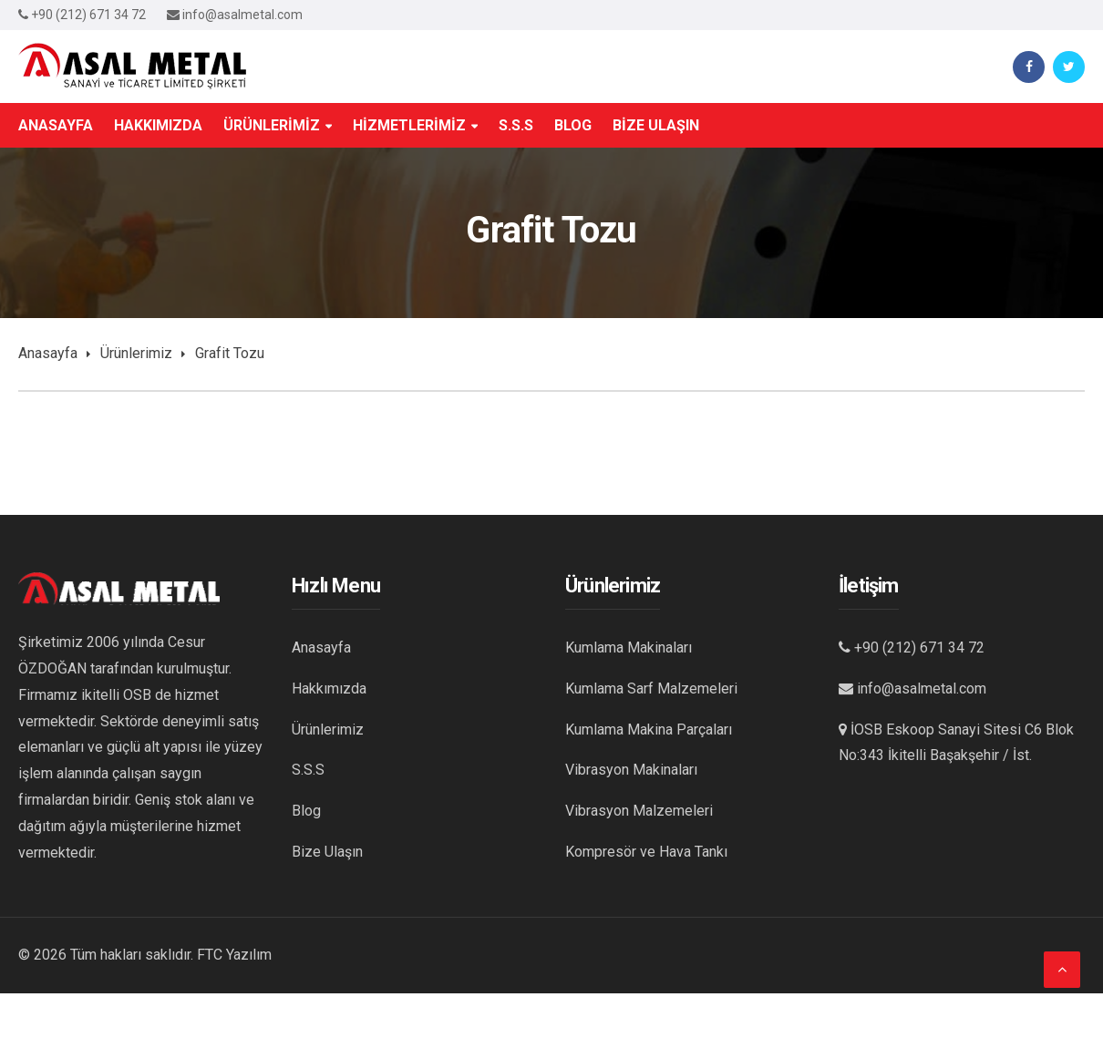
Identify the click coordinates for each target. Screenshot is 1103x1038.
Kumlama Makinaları (628, 647)
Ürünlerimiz (136, 353)
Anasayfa (47, 353)
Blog (306, 810)
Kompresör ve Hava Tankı (646, 851)
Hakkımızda (329, 688)
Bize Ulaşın (327, 851)
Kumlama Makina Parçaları (648, 729)
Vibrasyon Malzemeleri (639, 810)
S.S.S (308, 769)
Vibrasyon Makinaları (631, 769)
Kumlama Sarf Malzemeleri (651, 688)
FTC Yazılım (234, 954)
